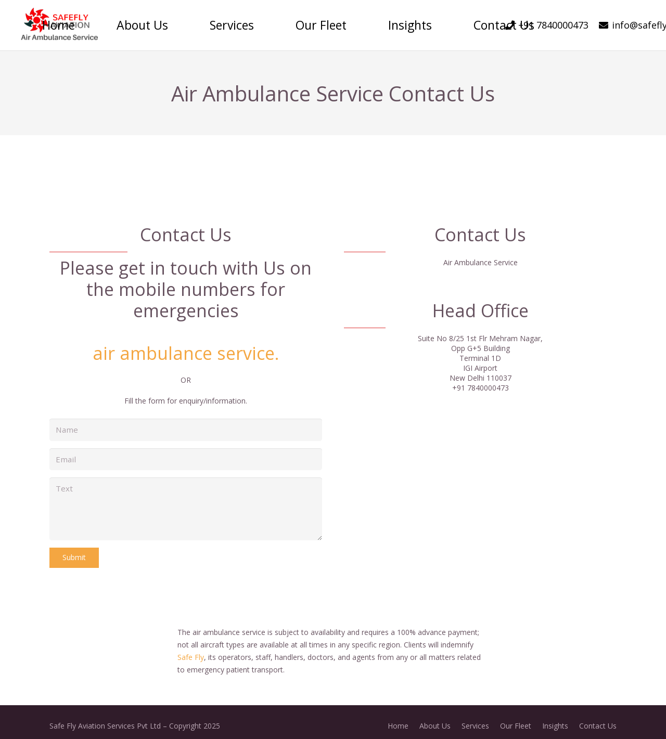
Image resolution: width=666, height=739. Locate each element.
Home (398, 718)
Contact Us (598, 718)
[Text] (185, 503)
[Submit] (74, 550)
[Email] (185, 456)
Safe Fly (190, 649)
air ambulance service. (186, 353)
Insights (555, 718)
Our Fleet (515, 718)
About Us (435, 718)
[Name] (185, 429)
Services (475, 718)
